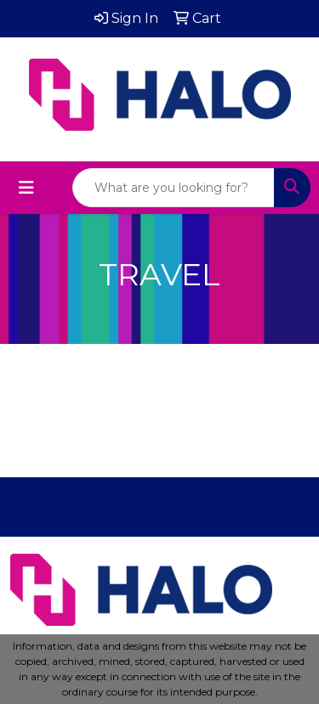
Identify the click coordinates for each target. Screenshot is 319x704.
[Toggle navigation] (26, 188)
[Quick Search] (173, 187)
